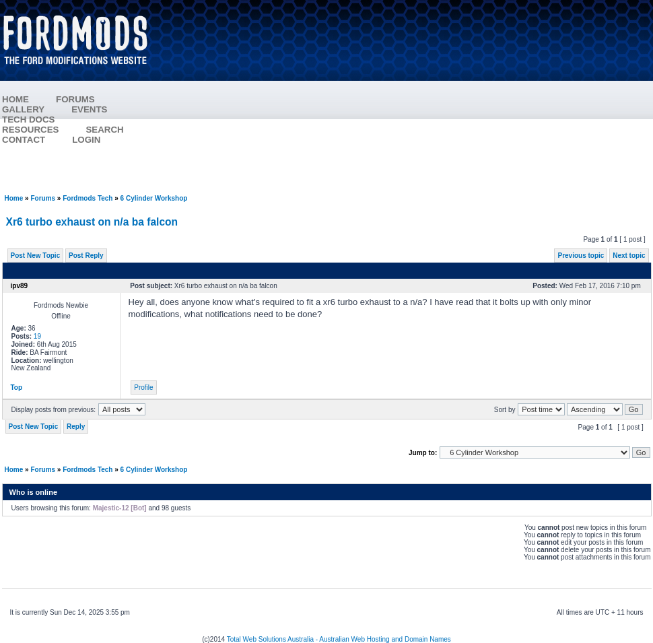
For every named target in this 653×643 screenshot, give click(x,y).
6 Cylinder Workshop (154, 198)
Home (14, 198)
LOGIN (86, 140)
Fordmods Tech (87, 198)
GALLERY (23, 109)
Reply (76, 426)
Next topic (629, 255)
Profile (143, 387)
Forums (42, 198)
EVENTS (89, 109)
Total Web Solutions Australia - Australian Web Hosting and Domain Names (339, 639)
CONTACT (23, 140)
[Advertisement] (408, 97)
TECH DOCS (28, 119)
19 (37, 336)
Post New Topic (36, 255)
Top (17, 387)
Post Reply (86, 255)
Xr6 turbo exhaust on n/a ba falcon (92, 222)
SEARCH (104, 130)
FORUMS (75, 99)
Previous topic (580, 255)
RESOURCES (30, 130)
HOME (15, 99)
